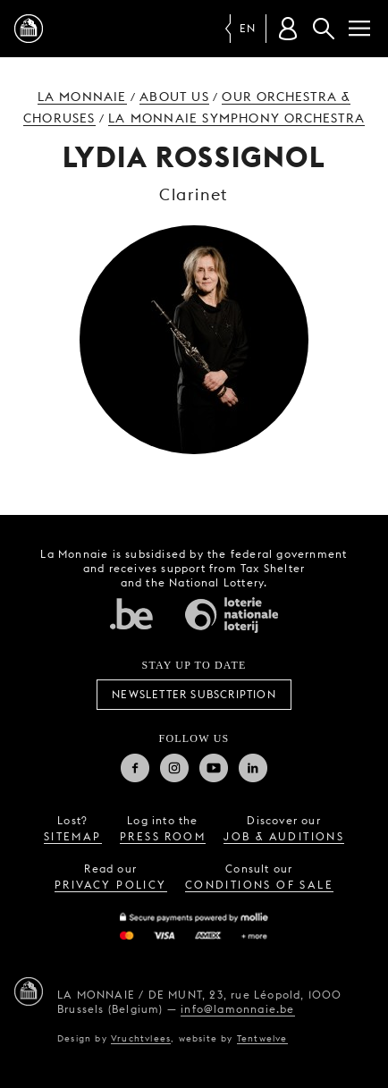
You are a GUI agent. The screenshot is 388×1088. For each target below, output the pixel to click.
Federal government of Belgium (131, 613)
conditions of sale (259, 884)
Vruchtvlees (141, 1038)
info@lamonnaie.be (237, 1009)
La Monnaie (82, 96)
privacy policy (111, 884)
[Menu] (359, 28)
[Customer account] (288, 28)
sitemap (73, 836)
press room (163, 836)
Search (323, 28)
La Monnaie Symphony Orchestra (236, 118)
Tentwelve (262, 1038)
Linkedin (253, 768)
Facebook (135, 768)
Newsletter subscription (194, 694)
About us (174, 96)
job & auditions (284, 836)
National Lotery (231, 615)
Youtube (213, 768)
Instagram (174, 768)
